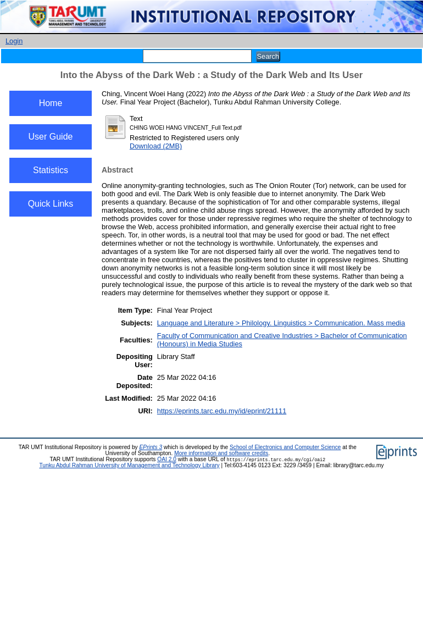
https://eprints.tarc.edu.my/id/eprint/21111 (221, 411)
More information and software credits (221, 453)
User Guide (51, 136)
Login (14, 41)
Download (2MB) (156, 146)
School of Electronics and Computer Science (285, 447)
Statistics (50, 170)
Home (51, 103)
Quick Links (51, 203)
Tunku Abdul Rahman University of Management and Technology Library (129, 465)
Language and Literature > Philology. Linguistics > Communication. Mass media (281, 323)
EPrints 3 (151, 447)
